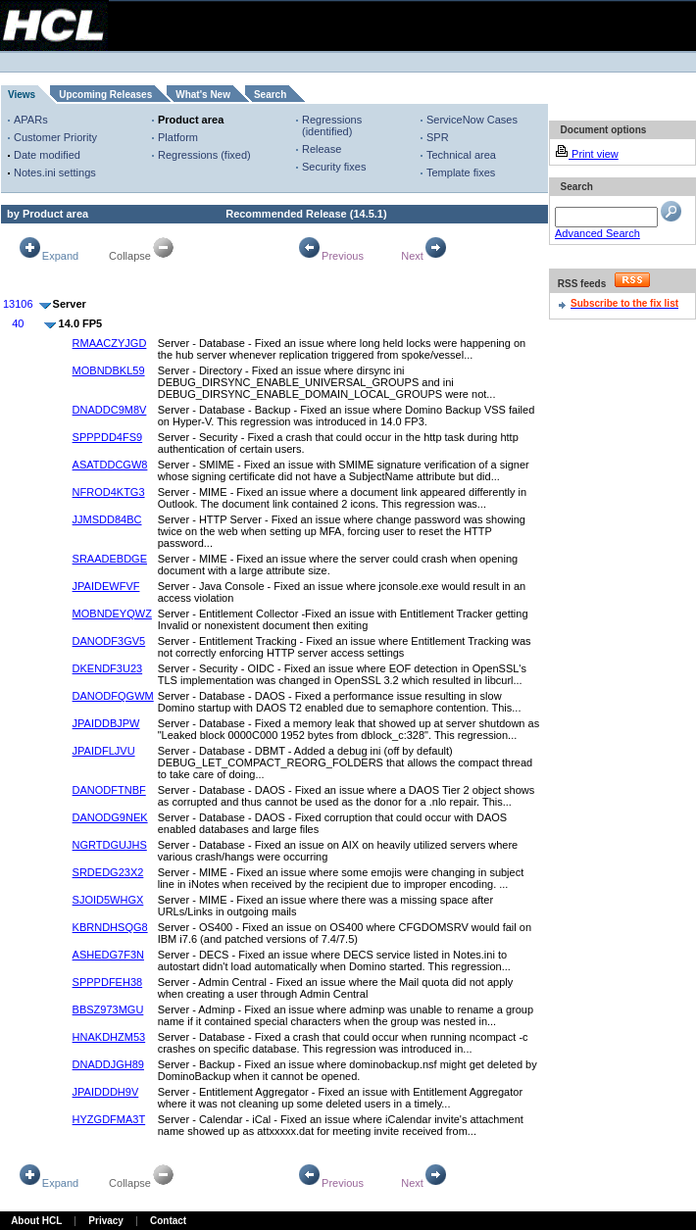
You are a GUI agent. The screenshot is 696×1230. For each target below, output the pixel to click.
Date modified (47, 155)
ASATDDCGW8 (110, 464)
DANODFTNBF (109, 790)
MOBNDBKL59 (109, 370)
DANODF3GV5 (109, 641)
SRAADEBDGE (110, 559)
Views (21, 94)
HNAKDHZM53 (109, 1037)
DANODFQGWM (113, 696)
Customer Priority (55, 137)
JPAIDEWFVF (106, 586)
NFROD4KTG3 (109, 492)
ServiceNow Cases (472, 119)
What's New (202, 94)
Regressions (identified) (332, 125)
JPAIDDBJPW (106, 723)
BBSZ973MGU (108, 1009)
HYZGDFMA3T (109, 1119)
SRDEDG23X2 (108, 872)
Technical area (461, 155)
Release (321, 149)
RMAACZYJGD (110, 343)
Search (270, 94)
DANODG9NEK (110, 817)
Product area (191, 119)
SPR (437, 137)
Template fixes (460, 172)
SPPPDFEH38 (108, 982)
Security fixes (334, 166)
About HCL (36, 1220)
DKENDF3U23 (108, 668)
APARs (31, 119)
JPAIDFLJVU (104, 751)
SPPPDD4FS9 (108, 437)
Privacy (106, 1220)
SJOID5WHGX (108, 900)
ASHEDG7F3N (108, 954)
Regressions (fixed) (204, 155)
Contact (168, 1220)
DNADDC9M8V (110, 410)
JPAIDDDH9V (106, 1092)
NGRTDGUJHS (110, 845)
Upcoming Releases (105, 94)
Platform (178, 137)
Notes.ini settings (55, 172)
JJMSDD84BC (107, 519)
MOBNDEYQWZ (112, 613)
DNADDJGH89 (108, 1064)
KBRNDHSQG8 (110, 927)
